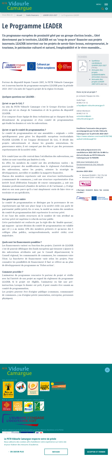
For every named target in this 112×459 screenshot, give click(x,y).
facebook (106, 8)
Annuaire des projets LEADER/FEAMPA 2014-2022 (98, 73)
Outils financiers (32, 15)
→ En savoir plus (16, 451)
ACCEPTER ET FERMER (96, 451)
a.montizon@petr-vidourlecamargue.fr (85, 117)
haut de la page (106, 370)
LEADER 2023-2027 (50, 15)
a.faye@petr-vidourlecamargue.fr (91, 105)
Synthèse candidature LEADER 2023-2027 (99, 63)
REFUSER (56, 451)
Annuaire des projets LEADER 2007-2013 (98, 81)
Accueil (19, 15)
